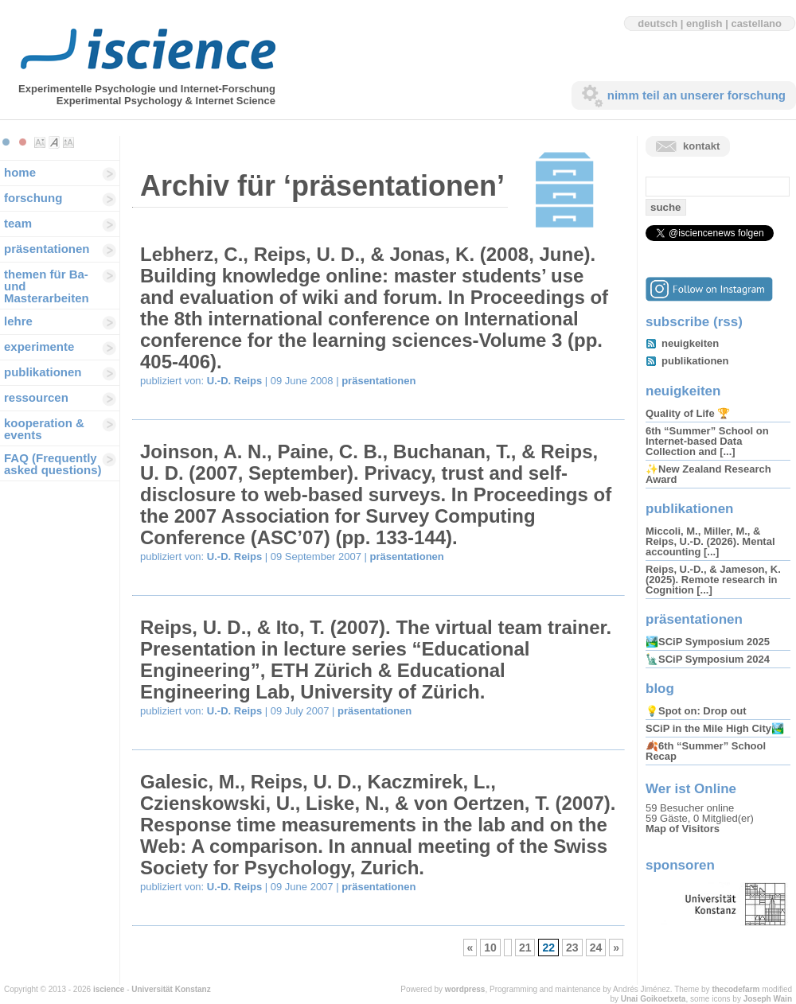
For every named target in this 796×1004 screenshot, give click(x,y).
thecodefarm (735, 989)
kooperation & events (44, 429)
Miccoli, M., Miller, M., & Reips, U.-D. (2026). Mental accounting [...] (710, 541)
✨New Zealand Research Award (708, 474)
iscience (108, 989)
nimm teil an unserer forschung (696, 95)
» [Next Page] (616, 947)
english (704, 23)
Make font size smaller (39, 142)
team (18, 223)
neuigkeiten (690, 343)
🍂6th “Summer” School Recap (706, 751)
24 (596, 947)
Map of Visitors (683, 829)
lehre (18, 321)
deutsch (657, 23)
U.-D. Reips (234, 381)
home (20, 172)
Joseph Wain (767, 998)
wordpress (465, 989)
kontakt (701, 146)
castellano (756, 23)
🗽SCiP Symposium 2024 (708, 659)
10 (490, 947)
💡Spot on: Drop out (696, 711)
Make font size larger (68, 142)
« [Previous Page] (470, 947)
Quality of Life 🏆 (688, 413)
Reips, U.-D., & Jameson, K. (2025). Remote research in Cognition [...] (713, 579)
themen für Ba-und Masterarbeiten (46, 286)
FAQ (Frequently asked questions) (53, 464)
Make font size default (54, 142)
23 (572, 947)
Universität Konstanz (170, 989)
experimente (39, 346)
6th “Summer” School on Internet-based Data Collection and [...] (707, 441)
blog (660, 688)
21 (525, 947)
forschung (33, 197)
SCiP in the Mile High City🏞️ (715, 728)
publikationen (43, 372)
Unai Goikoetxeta (653, 998)
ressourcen (36, 397)
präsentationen (47, 248)
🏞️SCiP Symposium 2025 (708, 642)
